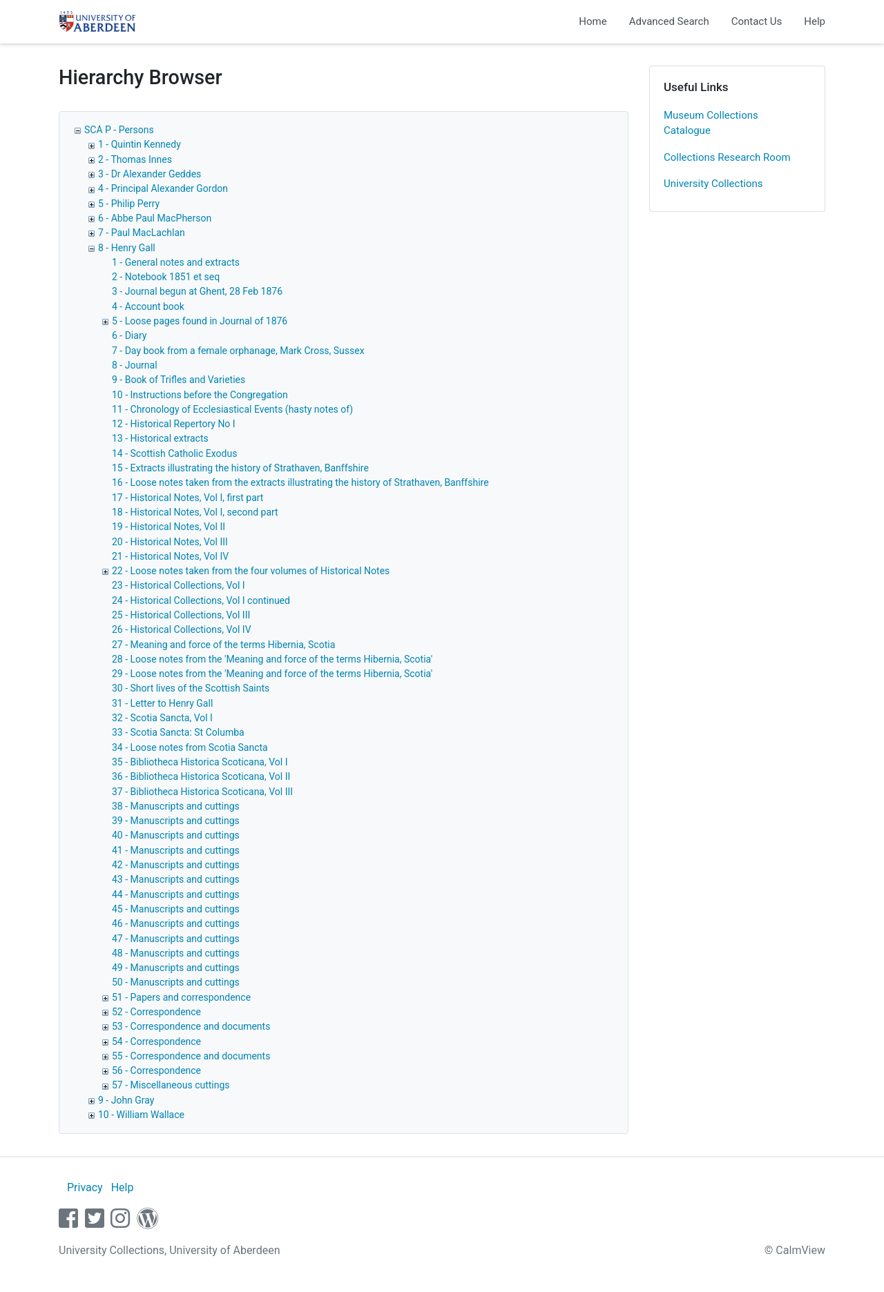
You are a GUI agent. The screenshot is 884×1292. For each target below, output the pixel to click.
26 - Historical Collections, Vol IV (181, 629)
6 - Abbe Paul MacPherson (154, 218)
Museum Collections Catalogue (711, 123)
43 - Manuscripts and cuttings (176, 879)
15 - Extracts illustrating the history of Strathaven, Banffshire (240, 467)
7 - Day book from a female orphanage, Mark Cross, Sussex (238, 350)
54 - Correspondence (156, 1041)
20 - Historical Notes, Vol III (170, 541)
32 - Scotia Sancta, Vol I (162, 717)
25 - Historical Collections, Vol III (181, 614)
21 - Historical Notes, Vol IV (170, 556)
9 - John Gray (126, 1100)
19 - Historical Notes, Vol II (168, 526)
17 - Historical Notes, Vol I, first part (187, 497)
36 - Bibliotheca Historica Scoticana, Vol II (201, 776)
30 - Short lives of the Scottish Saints (190, 688)
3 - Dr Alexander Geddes (149, 173)
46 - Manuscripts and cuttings (176, 923)
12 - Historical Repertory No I (174, 423)
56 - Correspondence (156, 1070)
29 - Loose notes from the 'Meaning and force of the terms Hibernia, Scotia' (272, 673)
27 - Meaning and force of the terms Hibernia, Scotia (223, 644)
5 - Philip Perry (129, 203)
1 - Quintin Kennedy (139, 144)
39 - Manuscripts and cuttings (176, 820)
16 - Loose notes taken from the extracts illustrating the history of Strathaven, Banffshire (300, 482)
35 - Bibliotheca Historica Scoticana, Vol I (199, 761)
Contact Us (756, 21)
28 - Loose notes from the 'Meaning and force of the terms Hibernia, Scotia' (272, 659)
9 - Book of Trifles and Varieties (178, 379)
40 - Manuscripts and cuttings (176, 835)
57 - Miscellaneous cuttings (171, 1084)
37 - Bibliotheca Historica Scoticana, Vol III (202, 791)
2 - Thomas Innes (135, 159)
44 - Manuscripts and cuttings (176, 894)
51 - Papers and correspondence (181, 997)
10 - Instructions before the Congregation (200, 394)
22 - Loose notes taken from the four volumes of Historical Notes (251, 570)
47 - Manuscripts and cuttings (176, 938)
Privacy (85, 1187)
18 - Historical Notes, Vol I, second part (195, 512)
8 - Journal (134, 365)
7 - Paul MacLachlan (141, 232)
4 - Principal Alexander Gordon (163, 188)
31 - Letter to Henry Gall (162, 703)
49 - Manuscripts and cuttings (176, 967)
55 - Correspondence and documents (191, 1055)
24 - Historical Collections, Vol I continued (201, 600)
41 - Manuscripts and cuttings (176, 850)
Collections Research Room (727, 157)
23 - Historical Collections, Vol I (178, 585)
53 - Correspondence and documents (191, 1026)
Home (592, 21)
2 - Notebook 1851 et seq (166, 276)
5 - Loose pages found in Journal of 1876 (199, 320)
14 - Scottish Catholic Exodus (174, 453)
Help (814, 21)
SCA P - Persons (119, 129)
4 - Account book (148, 306)
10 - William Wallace (141, 1114)
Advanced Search (669, 21)
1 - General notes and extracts (176, 262)
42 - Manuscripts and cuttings (176, 864)
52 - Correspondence (156, 1011)
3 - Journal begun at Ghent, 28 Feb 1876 (197, 291)
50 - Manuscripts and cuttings (176, 982)
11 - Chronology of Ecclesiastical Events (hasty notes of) (232, 409)
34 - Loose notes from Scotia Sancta (190, 747)
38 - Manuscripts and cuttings (176, 806)
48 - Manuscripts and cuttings (176, 953)
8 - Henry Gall (126, 247)
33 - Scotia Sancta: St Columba (178, 732)
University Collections (713, 183)
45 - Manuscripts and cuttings (176, 908)
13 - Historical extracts (160, 438)
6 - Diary (129, 335)
